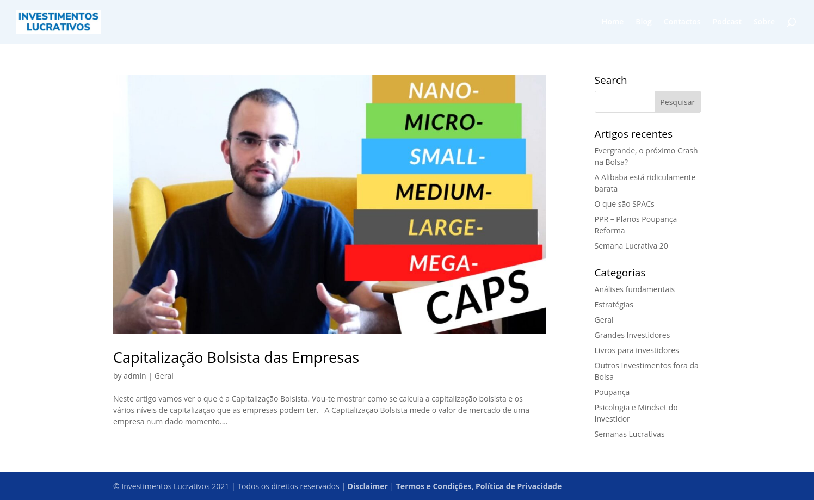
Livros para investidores (637, 350)
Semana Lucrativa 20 (631, 245)
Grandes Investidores (632, 335)
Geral (164, 376)
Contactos (682, 22)
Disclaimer (368, 486)
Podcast (727, 22)
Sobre (764, 22)
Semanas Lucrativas (630, 434)
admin (135, 376)
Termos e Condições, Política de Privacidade (479, 486)
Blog (643, 22)
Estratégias (614, 304)
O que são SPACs (625, 204)
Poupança (612, 392)
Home (613, 22)
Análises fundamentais (635, 289)
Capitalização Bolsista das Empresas (236, 357)
